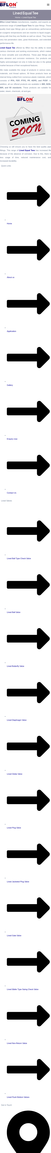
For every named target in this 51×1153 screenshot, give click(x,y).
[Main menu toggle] (48, 5)
